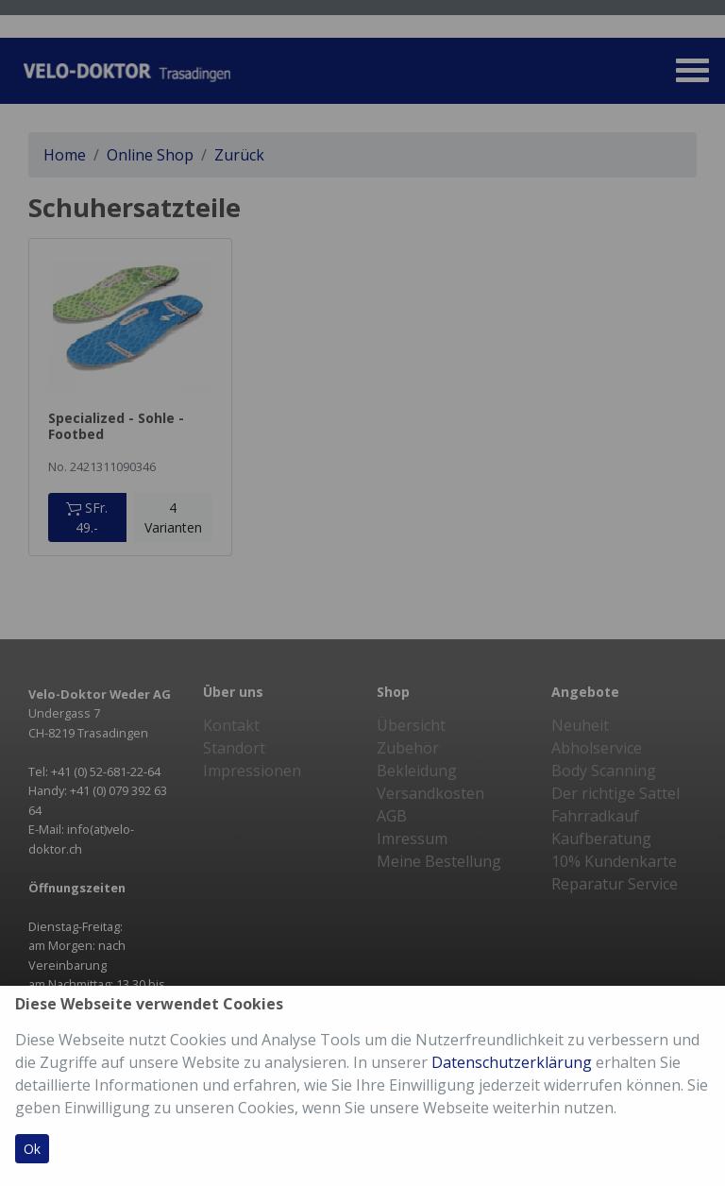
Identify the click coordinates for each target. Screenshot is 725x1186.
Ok (32, 1149)
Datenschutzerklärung (511, 1062)
